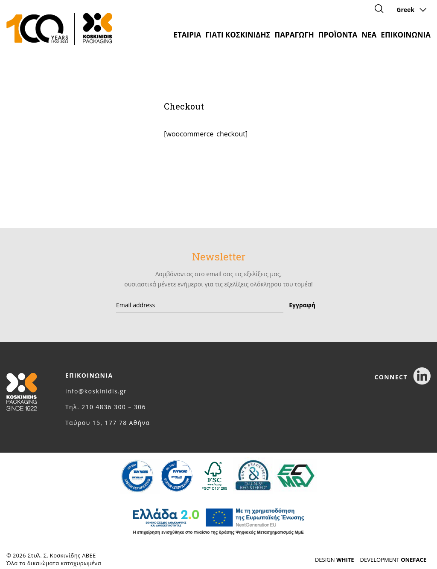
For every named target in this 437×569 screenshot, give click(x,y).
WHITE (345, 559)
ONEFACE (413, 559)
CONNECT (402, 377)
